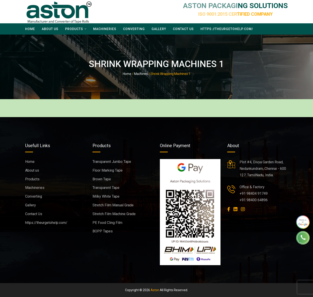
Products (74, 29)
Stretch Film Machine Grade (114, 214)
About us (50, 29)
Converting (134, 29)
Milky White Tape (106, 196)
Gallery (159, 29)
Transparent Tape (106, 188)
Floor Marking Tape (108, 170)
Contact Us (183, 29)
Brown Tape (102, 179)
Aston (155, 290)
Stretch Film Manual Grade (113, 205)
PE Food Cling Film (107, 223)
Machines (141, 74)
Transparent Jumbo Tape (112, 161)
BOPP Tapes (103, 231)
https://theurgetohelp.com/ (227, 29)
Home (30, 29)
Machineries (104, 29)
